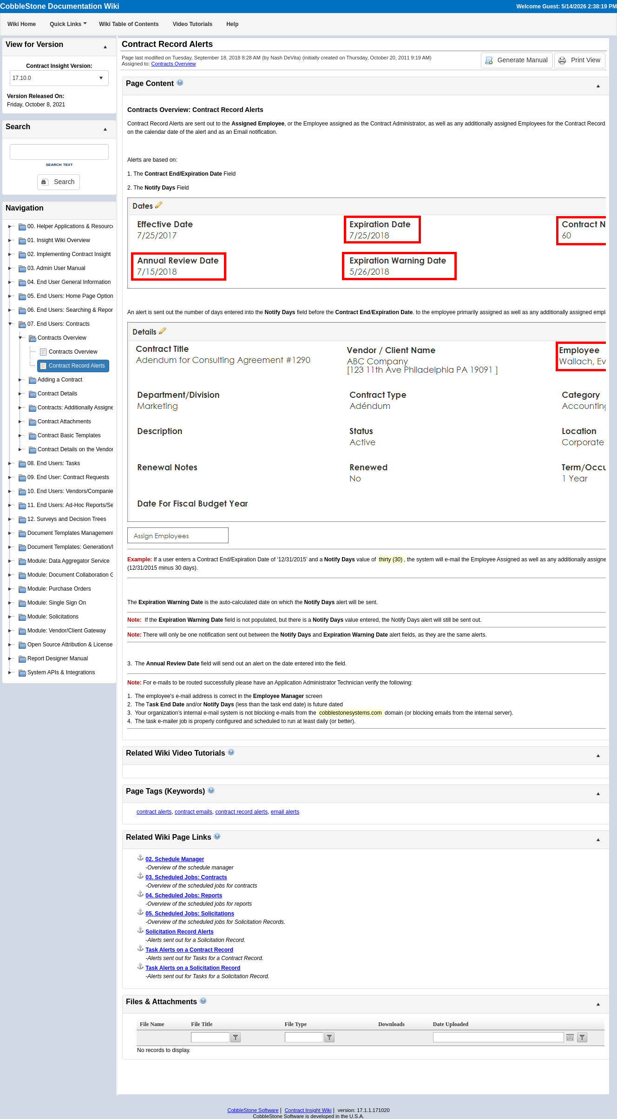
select (100, 78)
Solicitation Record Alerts (179, 931)
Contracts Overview (73, 352)
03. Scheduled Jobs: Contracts (186, 877)
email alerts (285, 812)
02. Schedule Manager (174, 859)
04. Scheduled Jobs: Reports (183, 895)
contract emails (193, 812)
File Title (201, 1024)
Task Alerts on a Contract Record (189, 950)
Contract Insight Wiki (308, 1110)
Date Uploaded (450, 1024)
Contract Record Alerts (77, 365)
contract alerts (154, 812)
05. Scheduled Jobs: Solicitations (189, 913)
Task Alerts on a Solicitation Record (192, 968)
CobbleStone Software (252, 1110)
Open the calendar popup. (570, 1037)
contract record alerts (241, 812)
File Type (296, 1024)
